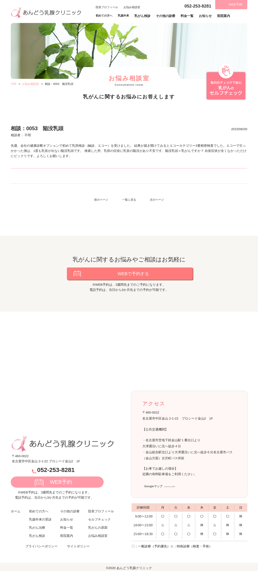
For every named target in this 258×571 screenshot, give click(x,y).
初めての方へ (38, 508)
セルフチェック (99, 516)
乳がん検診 (147, 16)
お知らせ (209, 16)
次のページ (157, 200)
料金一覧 (191, 16)
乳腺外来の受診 (40, 516)
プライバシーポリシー (41, 543)
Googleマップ (154, 483)
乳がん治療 (37, 524)
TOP (14, 83)
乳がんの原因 (98, 524)
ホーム (15, 508)
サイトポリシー (78, 543)
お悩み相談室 (131, 6)
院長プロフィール (107, 6)
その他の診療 (170, 16)
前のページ (101, 200)
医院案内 (227, 16)
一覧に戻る (129, 200)
